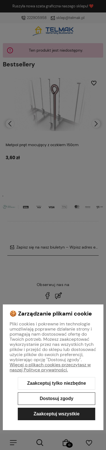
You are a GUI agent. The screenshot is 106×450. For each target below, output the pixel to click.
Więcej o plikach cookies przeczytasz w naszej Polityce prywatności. (50, 367)
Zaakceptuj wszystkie (57, 413)
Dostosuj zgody (56, 398)
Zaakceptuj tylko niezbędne (56, 383)
